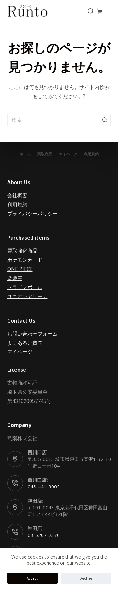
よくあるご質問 (24, 342)
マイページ (19, 351)
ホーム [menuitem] (25, 154)
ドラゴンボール (24, 287)
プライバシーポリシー (32, 213)
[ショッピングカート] (99, 11)
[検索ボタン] (104, 120)
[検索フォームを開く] (90, 11)
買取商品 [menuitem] (44, 154)
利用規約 (17, 204)
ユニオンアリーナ (27, 296)
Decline (86, 578)
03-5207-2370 (44, 535)
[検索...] (59, 120)
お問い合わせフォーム (32, 333)
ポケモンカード (24, 259)
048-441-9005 (44, 486)
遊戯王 (14, 278)
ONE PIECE (20, 269)
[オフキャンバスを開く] (108, 11)
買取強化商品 (22, 250)
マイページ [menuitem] (68, 154)
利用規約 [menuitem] (91, 154)
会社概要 (17, 195)
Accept (32, 578)
